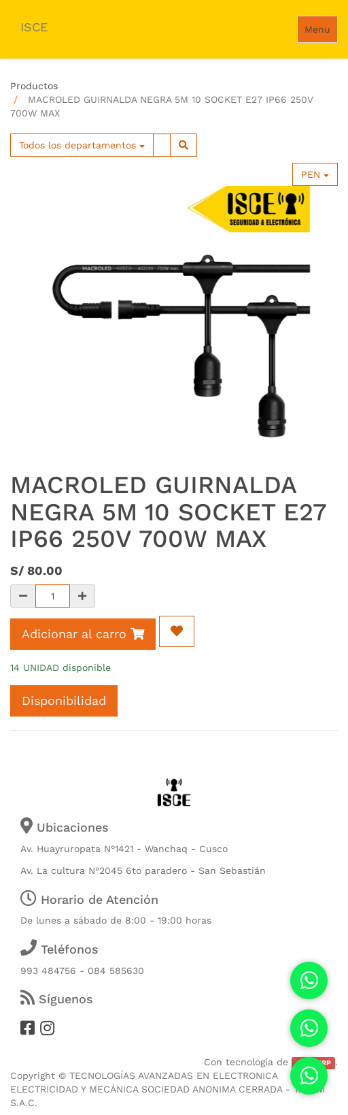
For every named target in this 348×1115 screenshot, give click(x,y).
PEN (315, 174)
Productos (34, 85)
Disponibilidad (64, 700)
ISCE (34, 27)
